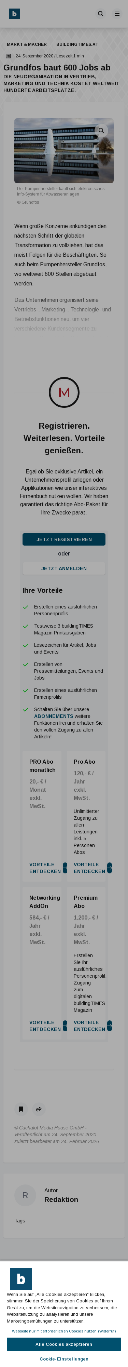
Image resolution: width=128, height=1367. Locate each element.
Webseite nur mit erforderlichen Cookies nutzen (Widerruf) (64, 1331)
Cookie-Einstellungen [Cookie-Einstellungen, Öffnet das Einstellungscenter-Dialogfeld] (64, 1359)
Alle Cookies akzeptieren (63, 1344)
